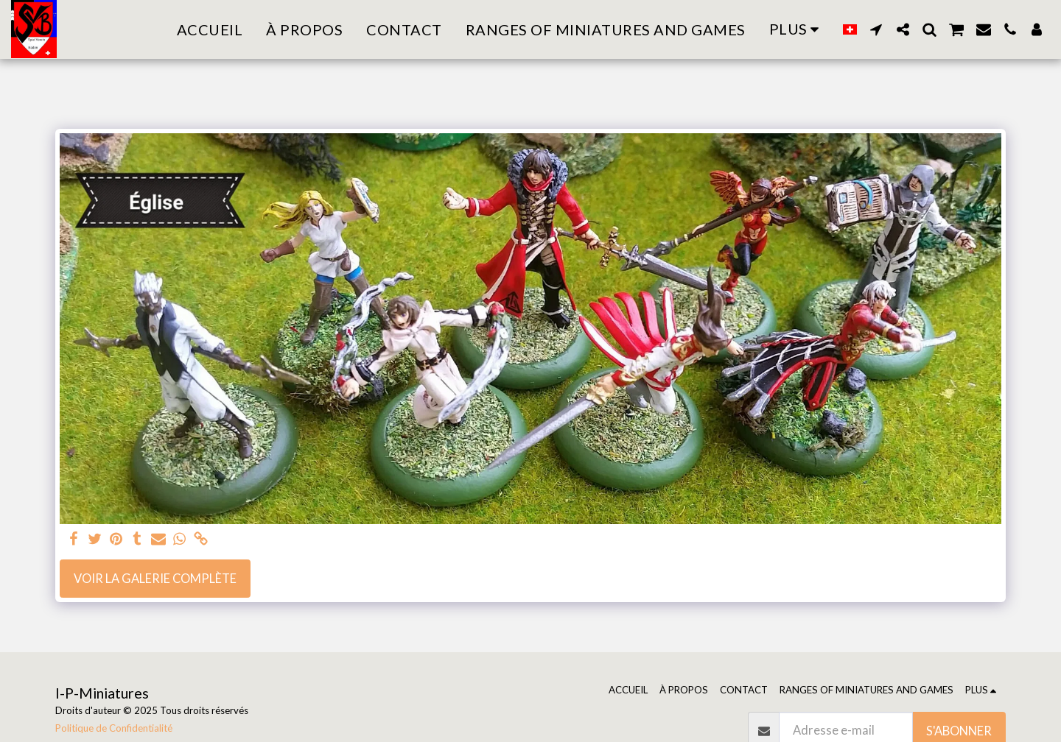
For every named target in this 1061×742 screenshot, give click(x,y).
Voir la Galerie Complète (155, 578)
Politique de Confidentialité (113, 728)
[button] (876, 29)
